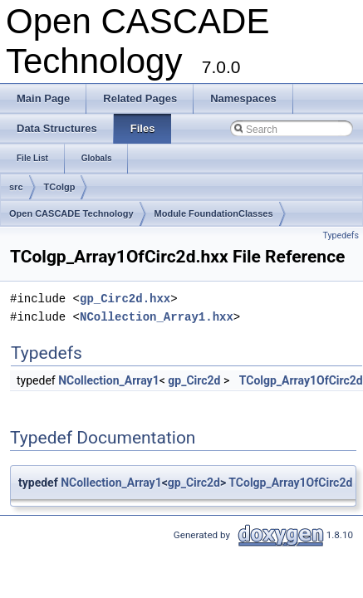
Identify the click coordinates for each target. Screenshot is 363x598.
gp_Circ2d (194, 380)
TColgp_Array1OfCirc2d (301, 380)
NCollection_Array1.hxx (156, 317)
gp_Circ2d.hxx (125, 298)
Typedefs (340, 235)
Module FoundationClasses (214, 213)
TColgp (60, 187)
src (16, 187)
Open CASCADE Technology (71, 213)
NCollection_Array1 (108, 380)
